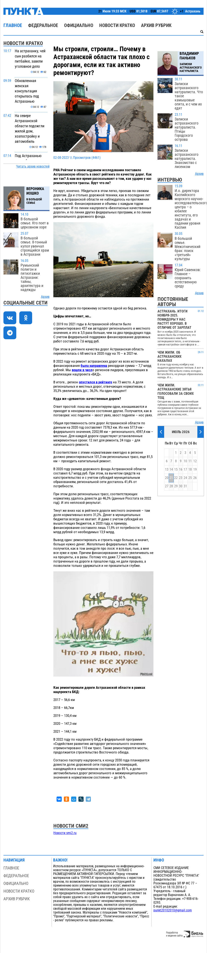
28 (171, 486)
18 (190, 469)
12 (195, 461)
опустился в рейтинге (95, 382)
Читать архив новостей (33, 166)
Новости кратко (117, 25)
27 (166, 486)
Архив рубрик (156, 25)
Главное (12, 25)
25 (190, 478)
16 (180, 469)
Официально (78, 25)
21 (171, 478)
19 (195, 469)
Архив (45, 297)
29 (176, 486)
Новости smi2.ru (64, 833)
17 (185, 469)
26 (195, 478)
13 (166, 469)
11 (190, 461)
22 (176, 478)
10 (185, 461)
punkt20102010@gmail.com (172, 910)
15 (176, 469)
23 (180, 478)
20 (166, 478)
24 (185, 478)
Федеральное (43, 25)
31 (185, 486)
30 (180, 486)
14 (171, 469)
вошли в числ (82, 370)
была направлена (94, 365)
